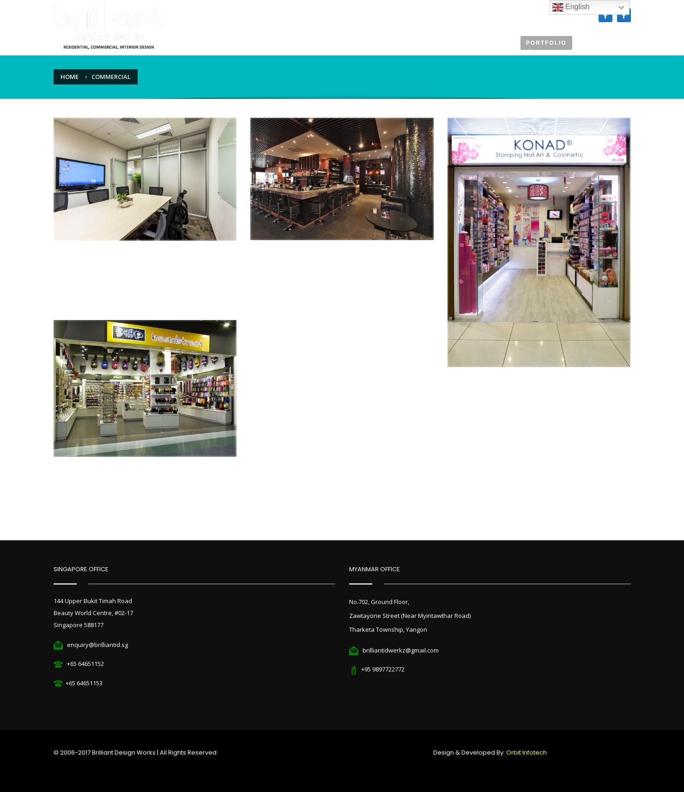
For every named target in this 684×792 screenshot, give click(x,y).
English (571, 7)
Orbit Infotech (526, 752)
